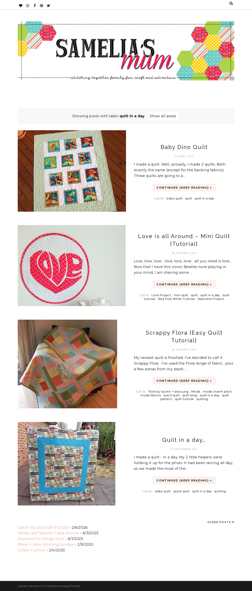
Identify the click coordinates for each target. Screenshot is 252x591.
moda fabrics (150, 395)
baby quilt (174, 198)
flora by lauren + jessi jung (168, 391)
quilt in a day (204, 198)
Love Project (161, 295)
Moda (195, 391)
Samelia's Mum (37, 586)
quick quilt (171, 395)
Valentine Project (210, 299)
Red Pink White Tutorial (176, 299)
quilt (188, 198)
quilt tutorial (184, 399)
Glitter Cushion (31, 550)
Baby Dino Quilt (184, 147)
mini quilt (181, 295)
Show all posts (163, 116)
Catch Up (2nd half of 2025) (43, 527)
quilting (202, 399)
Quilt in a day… (184, 440)
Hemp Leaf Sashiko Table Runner (48, 533)
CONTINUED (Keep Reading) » (184, 187)
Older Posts (219, 522)
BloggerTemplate (71, 586)
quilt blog (189, 395)
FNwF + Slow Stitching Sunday (46, 544)
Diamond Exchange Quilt (41, 539)
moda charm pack (217, 391)
